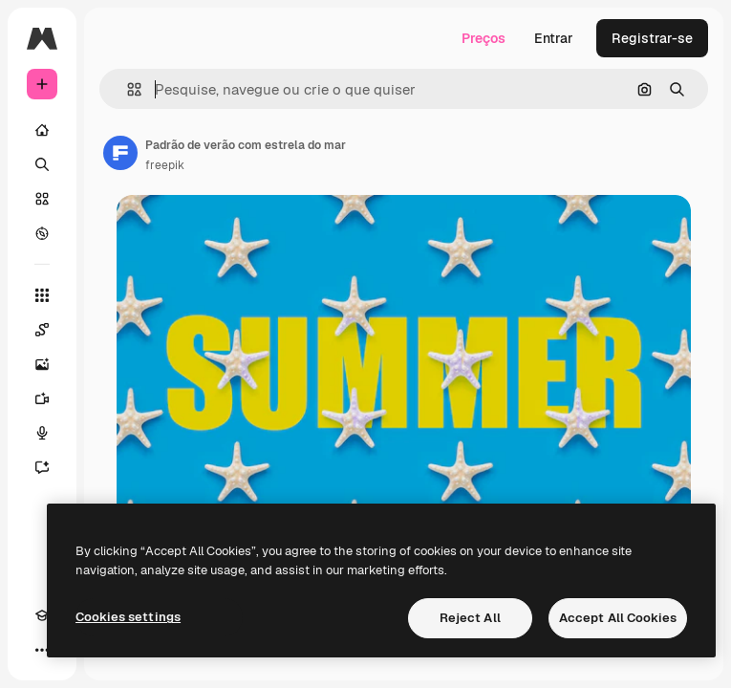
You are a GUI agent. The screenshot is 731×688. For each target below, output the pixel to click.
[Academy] (42, 615)
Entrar (553, 38)
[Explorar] (42, 233)
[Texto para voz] (42, 433)
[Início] (42, 130)
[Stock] (42, 198)
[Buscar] (42, 164)
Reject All (470, 618)
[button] (126, 89)
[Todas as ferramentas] (42, 295)
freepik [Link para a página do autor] (164, 165)
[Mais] (42, 649)
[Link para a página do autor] (120, 153)
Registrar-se (652, 38)
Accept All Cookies (618, 618)
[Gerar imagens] (42, 364)
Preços (483, 38)
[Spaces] (42, 329)
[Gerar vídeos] (42, 398)
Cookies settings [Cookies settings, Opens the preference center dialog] (128, 617)
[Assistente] (42, 467)
